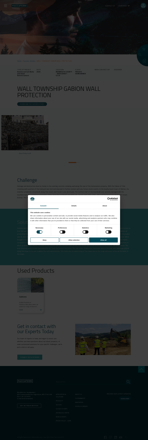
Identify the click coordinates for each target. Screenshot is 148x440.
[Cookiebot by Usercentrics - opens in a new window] (109, 199)
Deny (44, 240)
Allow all (103, 240)
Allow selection (74, 240)
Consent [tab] (43, 206)
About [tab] (104, 206)
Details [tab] (74, 206)
